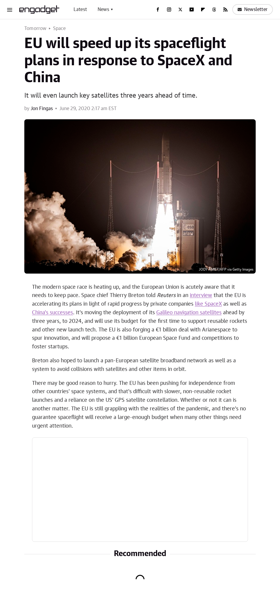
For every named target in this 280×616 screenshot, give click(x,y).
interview (201, 295)
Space (59, 28)
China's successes (52, 312)
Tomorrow (35, 28)
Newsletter (253, 9)
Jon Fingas (42, 108)
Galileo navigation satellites (189, 312)
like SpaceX (208, 304)
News (103, 9)
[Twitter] (180, 9)
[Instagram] (169, 9)
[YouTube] (191, 9)
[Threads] (214, 9)
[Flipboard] (202, 9)
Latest (80, 9)
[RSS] (225, 9)
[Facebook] (157, 9)
